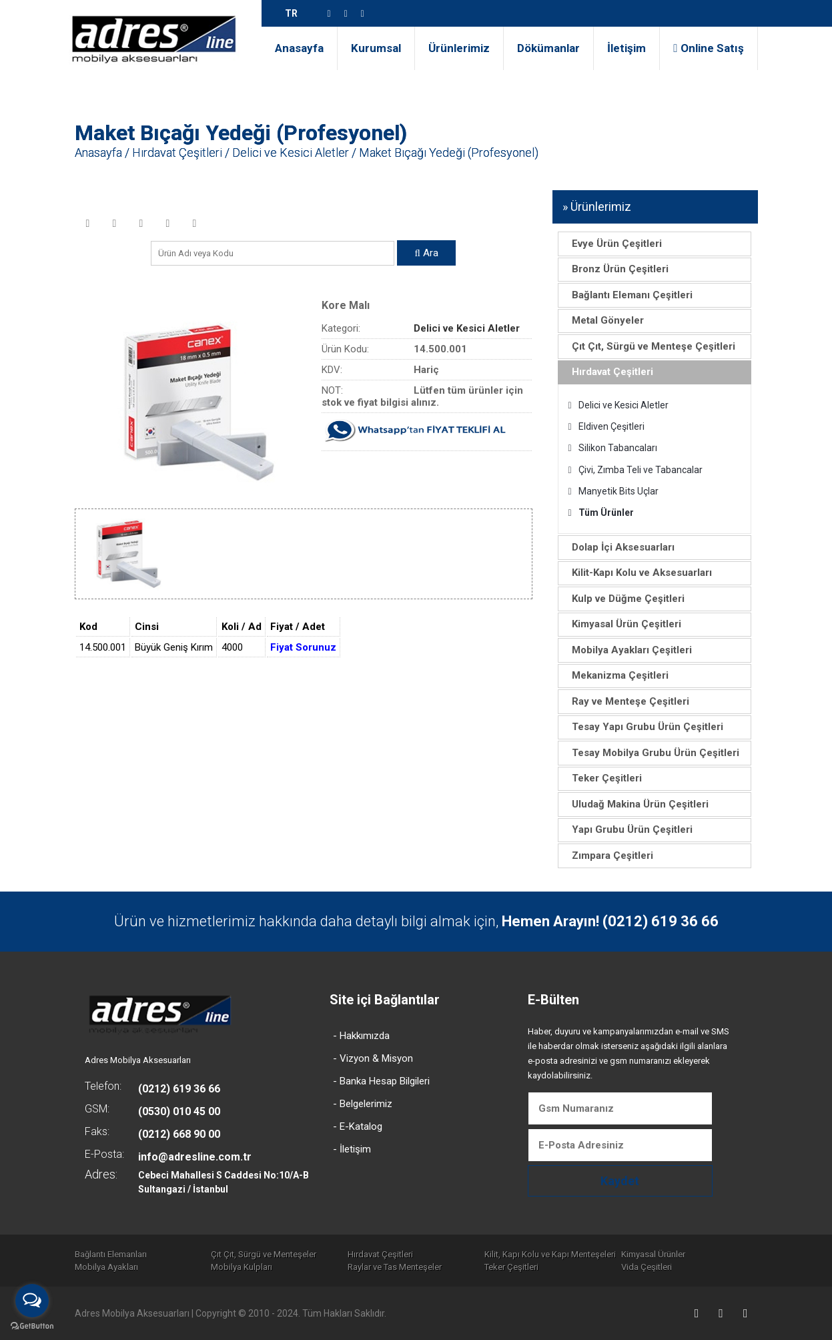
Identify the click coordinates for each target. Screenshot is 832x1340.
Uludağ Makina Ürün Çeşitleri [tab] (636, 804)
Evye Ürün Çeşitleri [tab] (612, 244)
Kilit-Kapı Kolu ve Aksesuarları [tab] (637, 573)
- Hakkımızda (361, 1036)
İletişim (626, 48)
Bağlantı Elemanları (111, 1254)
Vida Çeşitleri (646, 1267)
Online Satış (708, 48)
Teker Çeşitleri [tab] (602, 778)
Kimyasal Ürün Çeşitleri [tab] (622, 624)
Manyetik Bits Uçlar (613, 491)
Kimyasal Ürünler (653, 1254)
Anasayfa (299, 48)
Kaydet (619, 1181)
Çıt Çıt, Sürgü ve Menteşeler (263, 1254)
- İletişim (352, 1149)
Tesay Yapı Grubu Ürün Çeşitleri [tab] (643, 727)
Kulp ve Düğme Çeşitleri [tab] (624, 599)
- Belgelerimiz (362, 1104)
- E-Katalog (357, 1126)
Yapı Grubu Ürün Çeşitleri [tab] (628, 829)
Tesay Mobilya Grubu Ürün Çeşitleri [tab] (651, 753)
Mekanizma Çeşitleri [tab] (616, 675)
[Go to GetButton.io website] (32, 1326)
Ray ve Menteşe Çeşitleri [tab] (626, 701)
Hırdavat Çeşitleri (177, 152)
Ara (426, 253)
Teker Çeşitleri (511, 1267)
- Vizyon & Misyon (373, 1058)
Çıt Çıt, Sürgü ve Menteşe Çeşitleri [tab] (649, 346)
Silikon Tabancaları (612, 447)
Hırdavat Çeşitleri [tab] (608, 372)
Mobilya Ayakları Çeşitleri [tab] (627, 650)
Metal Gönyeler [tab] (603, 320)
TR (291, 13)
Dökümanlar (548, 48)
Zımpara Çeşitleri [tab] (608, 856)
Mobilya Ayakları (106, 1267)
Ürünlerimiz (459, 48)
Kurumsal (376, 48)
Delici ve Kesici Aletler (290, 152)
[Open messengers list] (32, 1300)
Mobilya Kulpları (241, 1267)
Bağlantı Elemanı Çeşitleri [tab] (628, 295)
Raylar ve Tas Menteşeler (395, 1267)
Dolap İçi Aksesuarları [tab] (619, 547)
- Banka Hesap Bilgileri (381, 1081)
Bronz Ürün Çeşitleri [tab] (616, 269)
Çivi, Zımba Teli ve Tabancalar (635, 469)
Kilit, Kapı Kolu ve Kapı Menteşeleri (550, 1254)
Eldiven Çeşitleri (606, 426)
